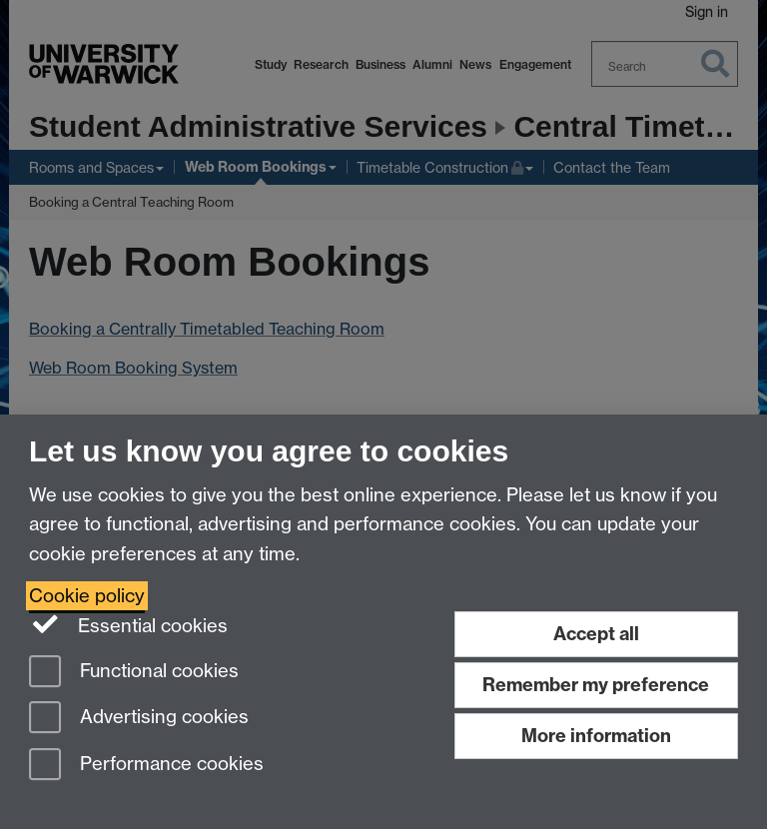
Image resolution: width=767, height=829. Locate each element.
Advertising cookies (139, 718)
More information (596, 735)
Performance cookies (146, 765)
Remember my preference (595, 684)
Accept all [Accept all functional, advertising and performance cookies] (596, 633)
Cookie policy (87, 595)
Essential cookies (128, 624)
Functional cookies (134, 672)
